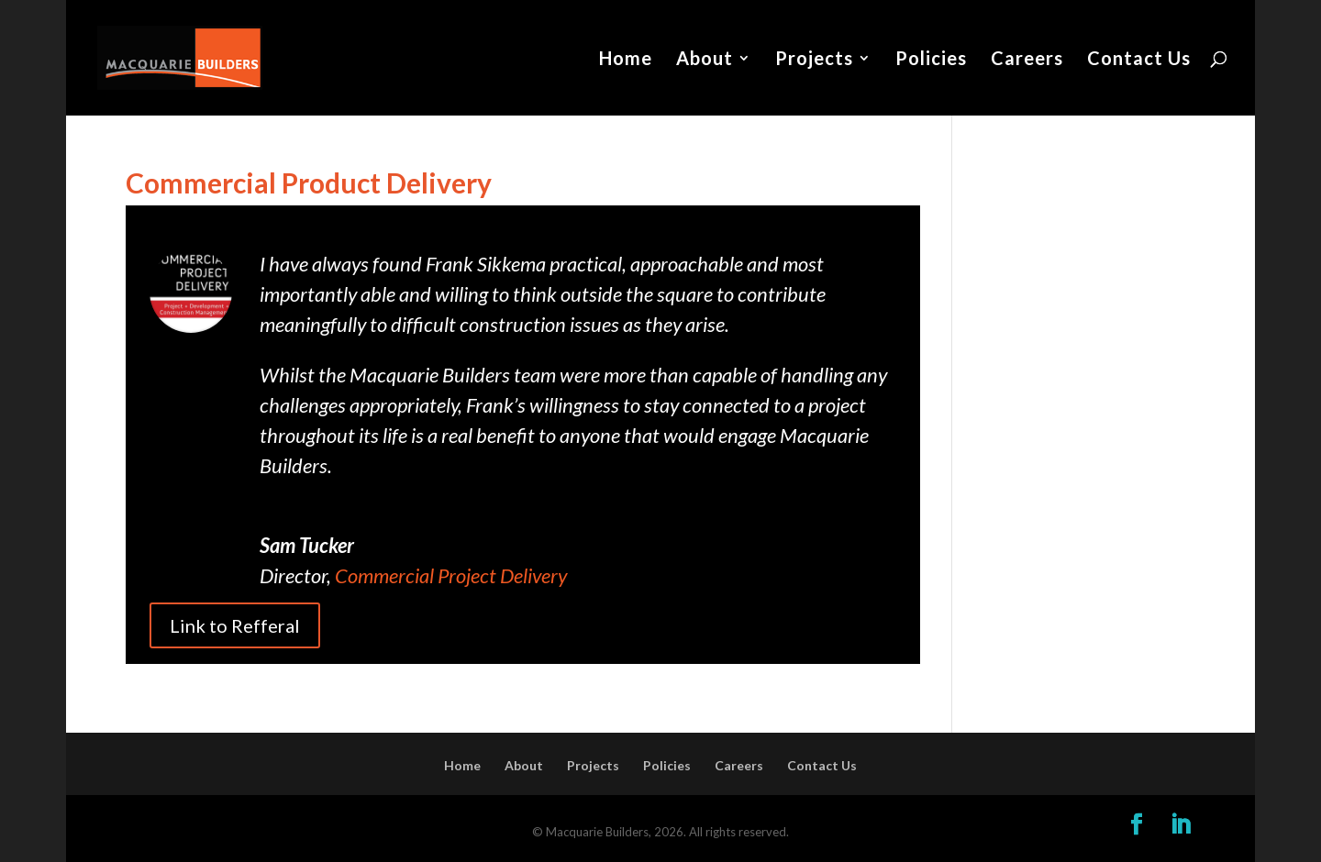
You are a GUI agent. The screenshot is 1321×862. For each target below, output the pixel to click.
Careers (1027, 60)
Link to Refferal (235, 625)
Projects (814, 60)
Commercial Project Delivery (451, 575)
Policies (931, 60)
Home (625, 60)
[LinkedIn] (1181, 825)
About (704, 60)
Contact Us (1139, 60)
